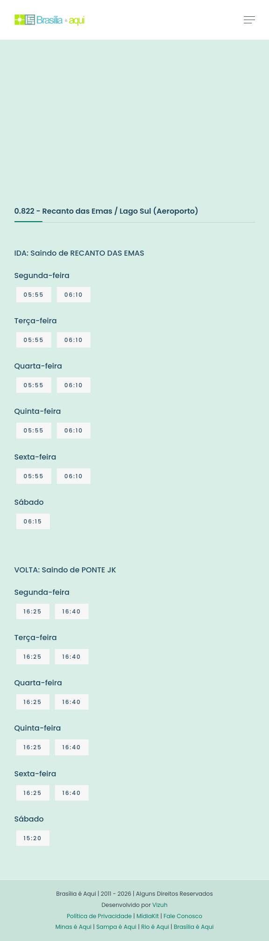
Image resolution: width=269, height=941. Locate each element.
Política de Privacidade (99, 916)
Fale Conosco (183, 916)
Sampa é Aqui (116, 927)
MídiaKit (148, 916)
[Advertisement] (84, 132)
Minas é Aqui (73, 927)
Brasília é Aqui (194, 927)
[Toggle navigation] (249, 19)
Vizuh (160, 905)
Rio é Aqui (155, 927)
